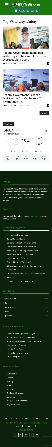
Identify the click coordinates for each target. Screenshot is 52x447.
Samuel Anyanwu (10, 63)
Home (5, 17)
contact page (33, 216)
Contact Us (35, 418)
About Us (19, 418)
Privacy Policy (8, 418)
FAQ (27, 418)
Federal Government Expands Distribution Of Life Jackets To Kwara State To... (22, 98)
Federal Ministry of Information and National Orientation (26, 423)
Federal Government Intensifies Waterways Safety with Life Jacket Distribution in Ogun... (25, 56)
